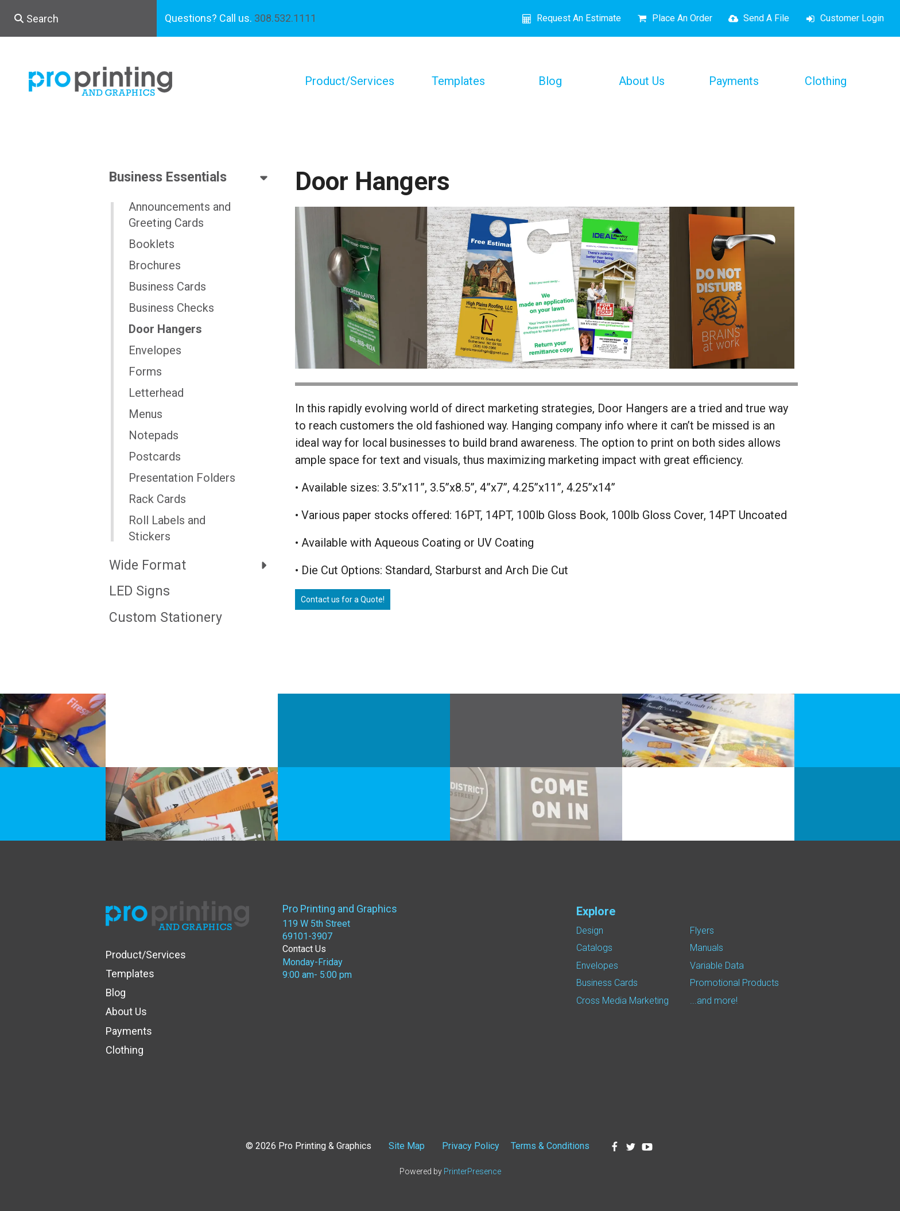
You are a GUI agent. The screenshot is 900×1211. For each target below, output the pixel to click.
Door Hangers (165, 329)
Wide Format (193, 565)
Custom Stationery (165, 617)
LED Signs (139, 591)
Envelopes (155, 350)
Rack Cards (157, 499)
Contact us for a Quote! (343, 599)
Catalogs (594, 947)
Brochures (155, 265)
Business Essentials (193, 177)
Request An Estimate (579, 18)
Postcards (155, 456)
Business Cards (167, 286)
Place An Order (682, 18)
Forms (145, 371)
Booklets (151, 244)
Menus (145, 414)
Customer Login (852, 18)
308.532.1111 (285, 18)
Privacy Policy (470, 1145)
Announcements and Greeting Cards (180, 215)
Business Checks (171, 308)
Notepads (154, 435)
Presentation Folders (182, 478)
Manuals (706, 947)
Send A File (766, 18)
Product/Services (349, 81)
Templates (458, 81)
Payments (734, 81)
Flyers (702, 930)
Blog (550, 81)
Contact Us (304, 948)
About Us (642, 81)
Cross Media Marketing (622, 1000)
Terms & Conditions (550, 1145)
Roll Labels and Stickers (167, 528)
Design (589, 930)
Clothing (826, 81)
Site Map (407, 1145)
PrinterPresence (472, 1171)
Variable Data (717, 965)
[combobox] (78, 18)
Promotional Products (734, 982)
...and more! (714, 1000)
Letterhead (156, 393)
